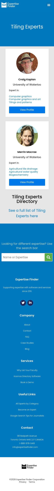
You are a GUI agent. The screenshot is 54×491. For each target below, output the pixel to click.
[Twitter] (23, 303)
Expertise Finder (26, 279)
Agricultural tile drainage (23, 168)
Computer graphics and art (25, 99)
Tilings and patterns (20, 102)
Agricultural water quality (23, 171)
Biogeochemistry (18, 174)
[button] (48, 4)
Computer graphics (20, 96)
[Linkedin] (30, 303)
